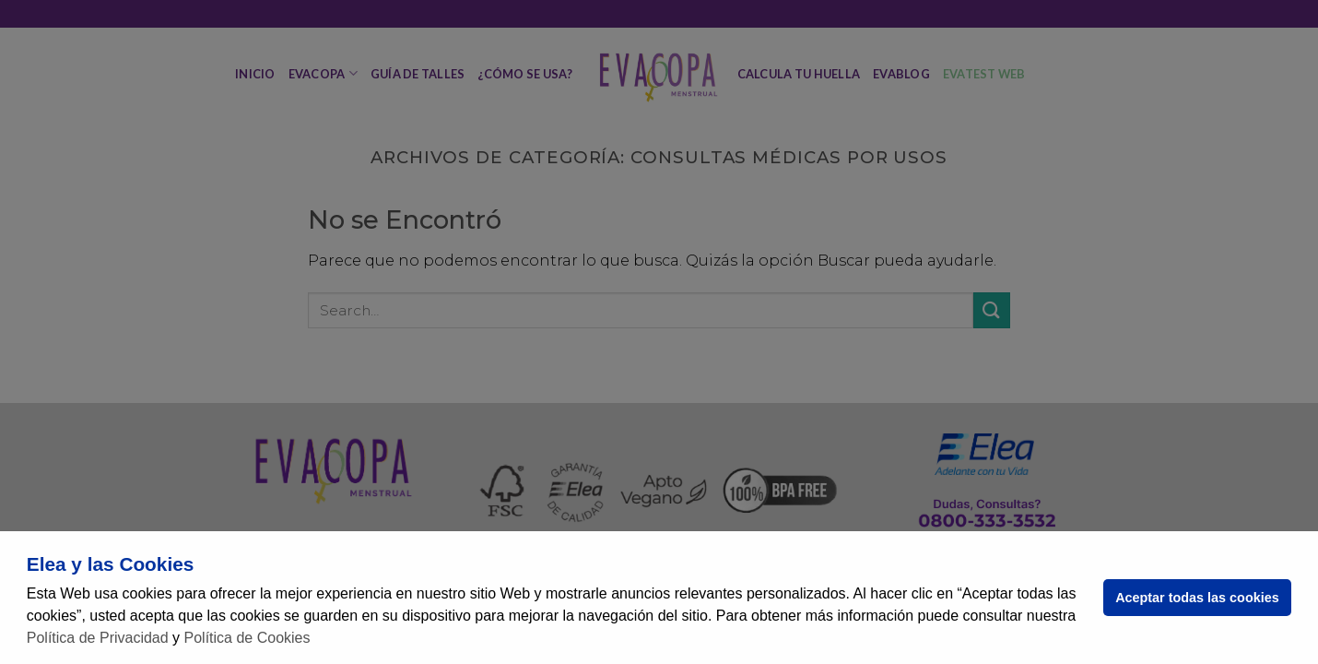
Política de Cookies (247, 638)
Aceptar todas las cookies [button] (1197, 597)
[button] (317, 640)
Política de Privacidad (98, 638)
